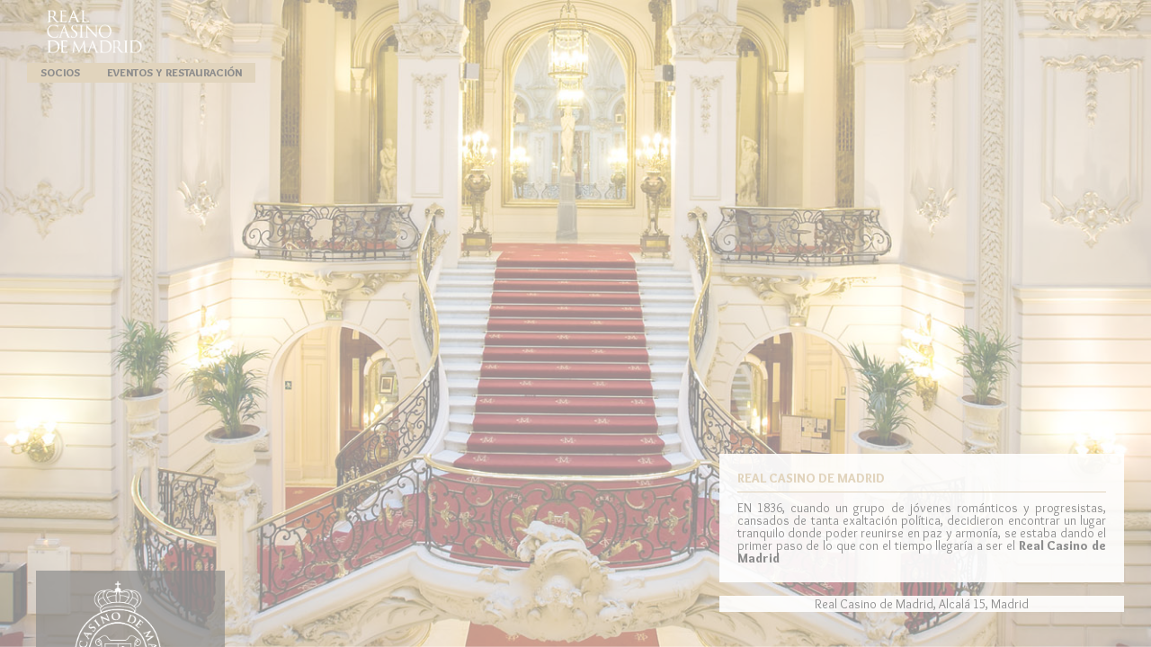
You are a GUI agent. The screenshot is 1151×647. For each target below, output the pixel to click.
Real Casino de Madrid (94, 31)
